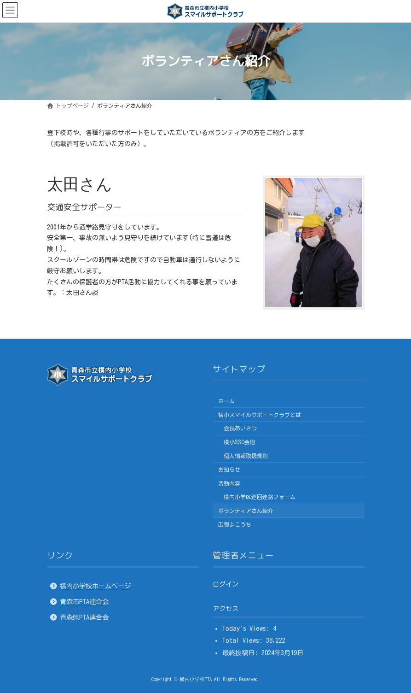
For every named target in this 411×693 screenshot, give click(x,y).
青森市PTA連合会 (84, 601)
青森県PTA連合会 (84, 617)
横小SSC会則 (239, 442)
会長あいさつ (240, 428)
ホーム (226, 400)
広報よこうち (234, 524)
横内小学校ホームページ (95, 585)
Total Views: (244, 640)
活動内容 (229, 483)
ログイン (225, 583)
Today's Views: (247, 627)
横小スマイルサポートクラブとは (259, 414)
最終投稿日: (241, 652)
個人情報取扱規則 (246, 455)
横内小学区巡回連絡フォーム (259, 496)
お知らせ (229, 469)
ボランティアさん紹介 (245, 510)
